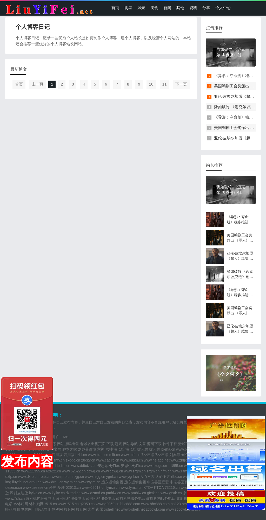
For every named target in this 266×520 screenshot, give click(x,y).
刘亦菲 (174, 455)
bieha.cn (168, 449)
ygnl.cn (112, 476)
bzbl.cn (81, 455)
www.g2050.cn (107, 504)
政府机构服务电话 (40, 498)
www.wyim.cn (89, 482)
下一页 (181, 84)
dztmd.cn (73, 493)
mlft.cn (114, 455)
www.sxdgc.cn (155, 466)
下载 (110, 444)
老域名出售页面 (92, 444)
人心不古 (147, 476)
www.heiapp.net (157, 460)
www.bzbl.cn (98, 455)
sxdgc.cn (73, 460)
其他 (180, 7)
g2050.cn (87, 504)
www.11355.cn (33, 471)
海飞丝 (119, 449)
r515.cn (51, 504)
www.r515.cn (68, 504)
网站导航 (130, 444)
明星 (128, 7)
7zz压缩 (147, 455)
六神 (100, 449)
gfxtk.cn (153, 493)
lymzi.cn (113, 487)
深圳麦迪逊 (19, 493)
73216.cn (172, 487)
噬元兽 (142, 449)
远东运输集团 (112, 482)
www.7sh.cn (15, 498)
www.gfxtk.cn (171, 493)
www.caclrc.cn (107, 460)
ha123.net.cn (181, 504)
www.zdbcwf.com (180, 509)
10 (151, 84)
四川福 (57, 455)
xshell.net (112, 509)
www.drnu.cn (53, 482)
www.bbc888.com (155, 504)
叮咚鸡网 (24, 509)
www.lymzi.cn (131, 487)
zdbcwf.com (155, 509)
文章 (142, 444)
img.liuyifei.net (16, 482)
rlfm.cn (166, 471)
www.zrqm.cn (134, 471)
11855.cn (175, 466)
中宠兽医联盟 (158, 482)
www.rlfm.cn (182, 471)
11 (164, 84)
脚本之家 (69, 449)
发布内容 (27, 461)
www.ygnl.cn (129, 476)
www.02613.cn (93, 487)
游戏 (118, 444)
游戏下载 (185, 444)
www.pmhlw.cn (134, 493)
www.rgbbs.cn (131, 460)
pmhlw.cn (113, 493)
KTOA (148, 487)
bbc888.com (130, 504)
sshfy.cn (58, 460)
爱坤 (52, 487)
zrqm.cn (153, 471)
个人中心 (223, 7)
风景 (141, 7)
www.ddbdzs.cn (83, 466)
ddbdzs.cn (62, 466)
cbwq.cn (93, 471)
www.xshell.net (133, 509)
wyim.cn (71, 482)
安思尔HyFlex (108, 466)
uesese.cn (13, 487)
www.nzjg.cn (95, 476)
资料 (193, 7)
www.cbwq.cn (112, 471)
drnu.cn (35, 482)
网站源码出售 (68, 444)
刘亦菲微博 (87, 449)
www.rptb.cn (61, 476)
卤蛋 (91, 509)
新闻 (167, 7)
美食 (154, 7)
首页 (115, 7)
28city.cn (88, 460)
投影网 (81, 509)
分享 (206, 7)
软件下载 (170, 444)
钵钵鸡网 (21, 504)
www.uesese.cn (35, 487)
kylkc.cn (35, 493)
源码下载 (154, 444)
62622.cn (53, 471)
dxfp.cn (11, 476)
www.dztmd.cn (93, 493)
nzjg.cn (78, 476)
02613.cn (73, 487)
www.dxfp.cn (28, 476)
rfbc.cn (176, 476)
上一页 (37, 84)
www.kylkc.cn (54, 493)
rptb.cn (45, 476)
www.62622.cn (73, 471)
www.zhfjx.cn (181, 460)
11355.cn (12, 471)
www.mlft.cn (131, 455)
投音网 (69, 509)
